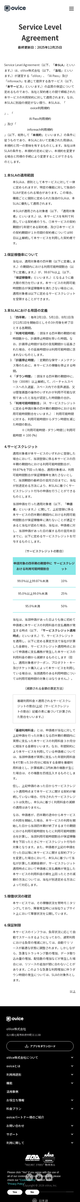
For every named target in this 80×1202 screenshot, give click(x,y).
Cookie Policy (28, 1180)
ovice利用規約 (40, 108)
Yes (15, 1192)
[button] (71, 8)
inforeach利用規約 (40, 129)
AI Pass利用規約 (40, 118)
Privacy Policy (16, 1183)
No (32, 1192)
